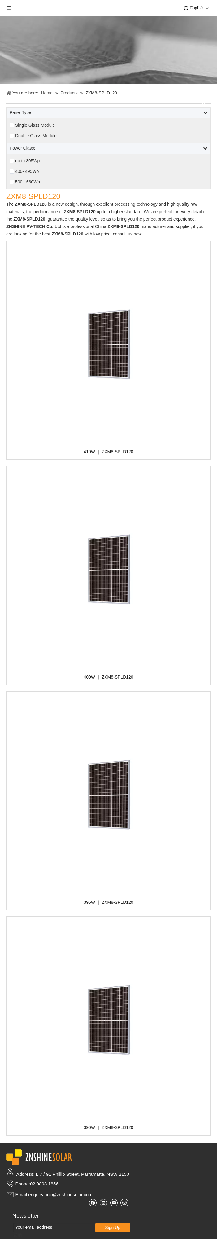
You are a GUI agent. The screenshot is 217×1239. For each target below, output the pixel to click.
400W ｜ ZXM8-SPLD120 (108, 676)
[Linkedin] (103, 1202)
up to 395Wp (27, 161)
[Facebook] (93, 1202)
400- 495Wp (27, 171)
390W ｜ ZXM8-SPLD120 (108, 1127)
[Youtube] (114, 1202)
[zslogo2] (39, 1157)
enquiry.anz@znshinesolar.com (60, 1194)
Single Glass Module (35, 125)
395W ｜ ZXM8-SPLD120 (108, 902)
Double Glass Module (36, 136)
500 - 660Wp (27, 182)
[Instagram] (124, 1202)
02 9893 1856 (44, 1183)
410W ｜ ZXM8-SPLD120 (108, 451)
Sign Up (112, 1227)
